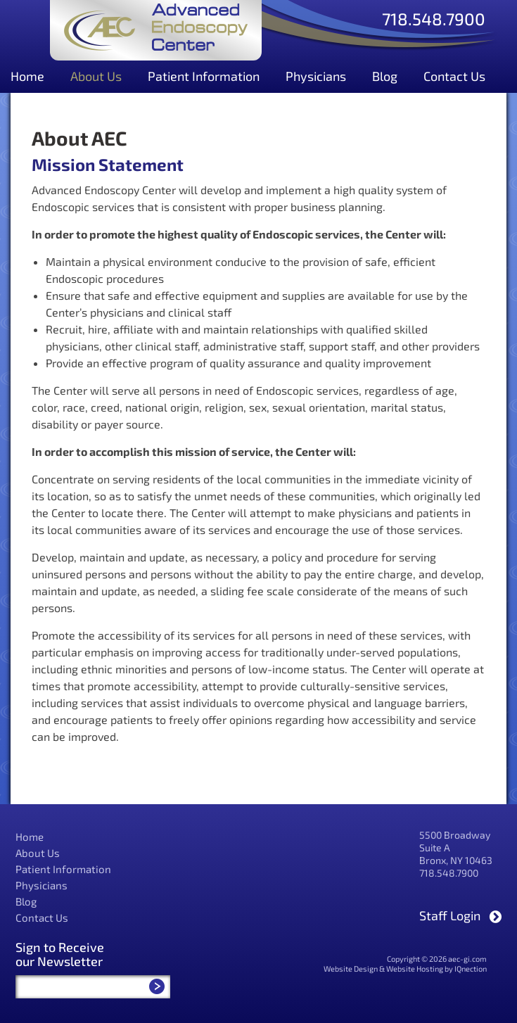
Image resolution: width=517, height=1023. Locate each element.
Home (27, 76)
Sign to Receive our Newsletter (59, 954)
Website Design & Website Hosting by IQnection (405, 968)
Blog (384, 76)
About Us (96, 76)
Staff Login (449, 915)
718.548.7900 (433, 17)
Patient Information (204, 76)
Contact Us (454, 76)
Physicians (316, 76)
